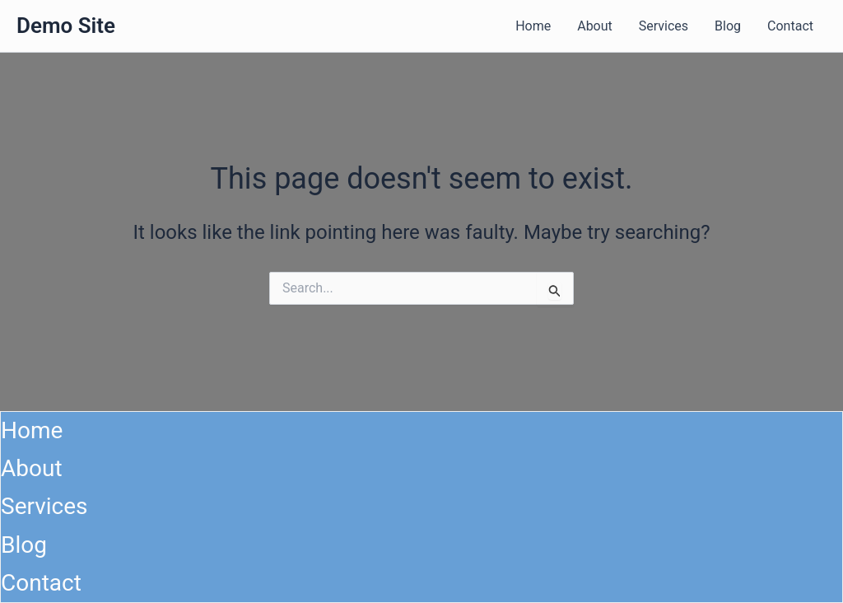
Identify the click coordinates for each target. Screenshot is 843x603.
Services (663, 26)
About (594, 26)
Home (533, 26)
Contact (790, 26)
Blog (728, 26)
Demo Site (65, 25)
